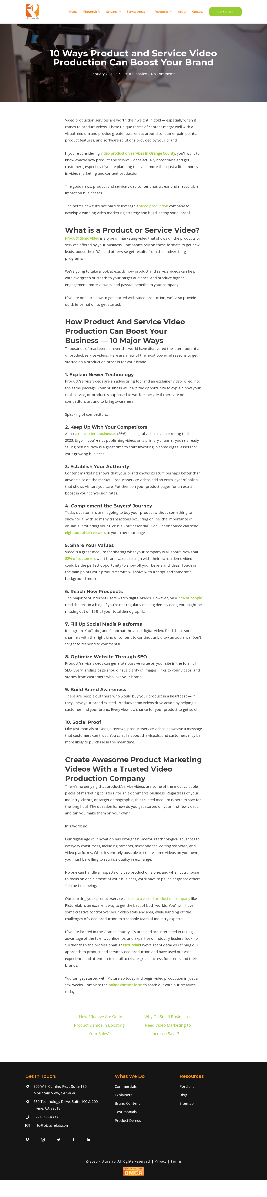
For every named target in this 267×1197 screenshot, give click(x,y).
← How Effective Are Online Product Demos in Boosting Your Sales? (99, 1018)
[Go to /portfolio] (209, 1086)
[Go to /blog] (209, 1095)
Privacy (160, 1161)
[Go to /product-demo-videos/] (143, 1120)
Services (114, 11)
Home (75, 12)
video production (153, 206)
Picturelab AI (93, 12)
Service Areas (138, 11)
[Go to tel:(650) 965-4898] (66, 1117)
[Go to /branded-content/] (143, 1103)
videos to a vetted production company (157, 898)
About (182, 12)
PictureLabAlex (134, 73)
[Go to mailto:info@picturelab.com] (66, 1125)
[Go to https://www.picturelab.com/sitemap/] (209, 1103)
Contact (197, 12)
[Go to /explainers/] (143, 1095)
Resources (164, 11)
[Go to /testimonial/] (143, 1111)
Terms (176, 1161)
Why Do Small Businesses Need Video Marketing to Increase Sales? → (167, 1018)
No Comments (163, 73)
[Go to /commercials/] (143, 1086)
